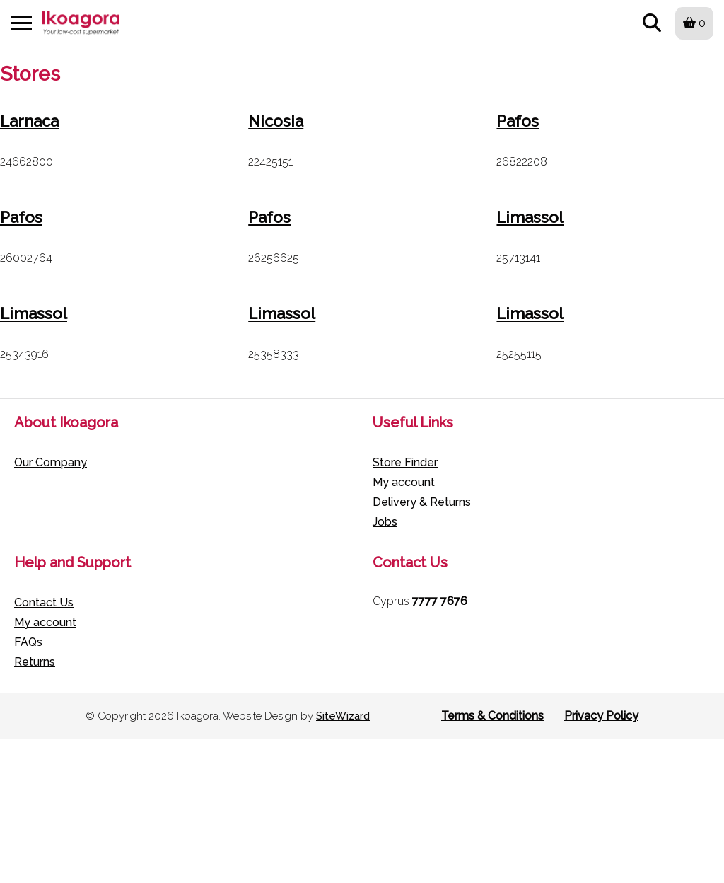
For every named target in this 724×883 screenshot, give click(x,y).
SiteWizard (343, 716)
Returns (34, 662)
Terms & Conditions (492, 715)
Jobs (385, 522)
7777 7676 (439, 601)
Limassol (530, 217)
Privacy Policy (601, 715)
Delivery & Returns (422, 502)
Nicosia (275, 121)
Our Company (50, 462)
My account (404, 482)
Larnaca (29, 121)
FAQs (28, 642)
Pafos (517, 121)
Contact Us (44, 602)
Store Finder (405, 462)
